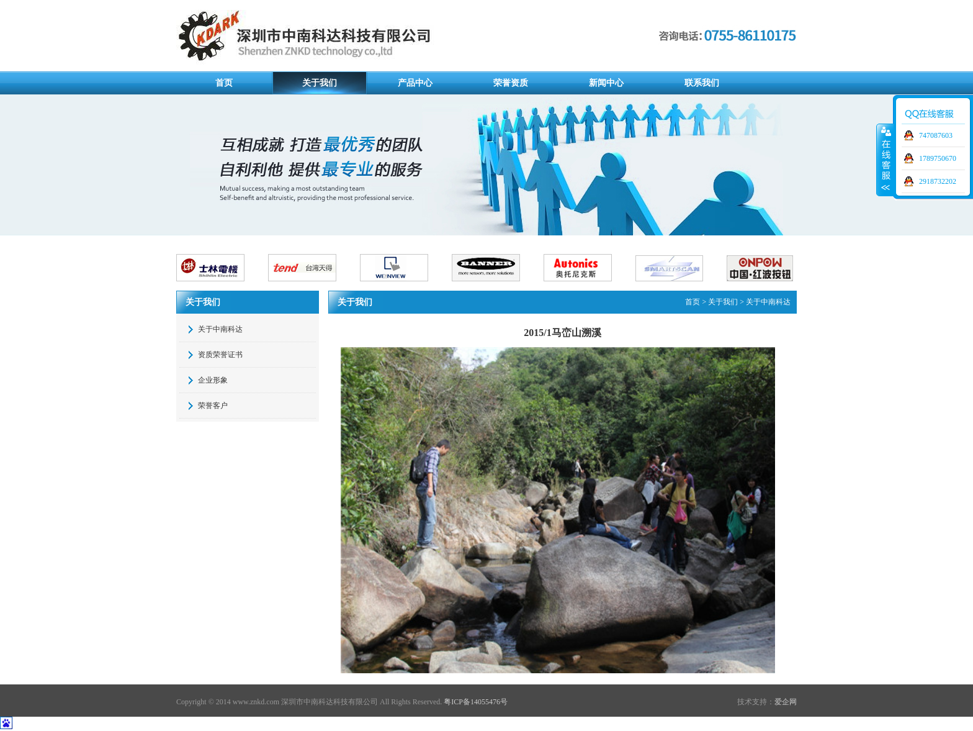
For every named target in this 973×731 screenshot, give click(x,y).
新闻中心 (606, 83)
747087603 (936, 135)
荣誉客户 (213, 405)
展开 (885, 159)
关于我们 (319, 83)
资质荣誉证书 (220, 354)
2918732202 (937, 181)
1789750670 (937, 158)
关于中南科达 (220, 329)
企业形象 (213, 380)
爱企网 (785, 701)
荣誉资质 (510, 83)
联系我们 (701, 83)
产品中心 (415, 83)
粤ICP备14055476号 (476, 701)
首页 (224, 83)
